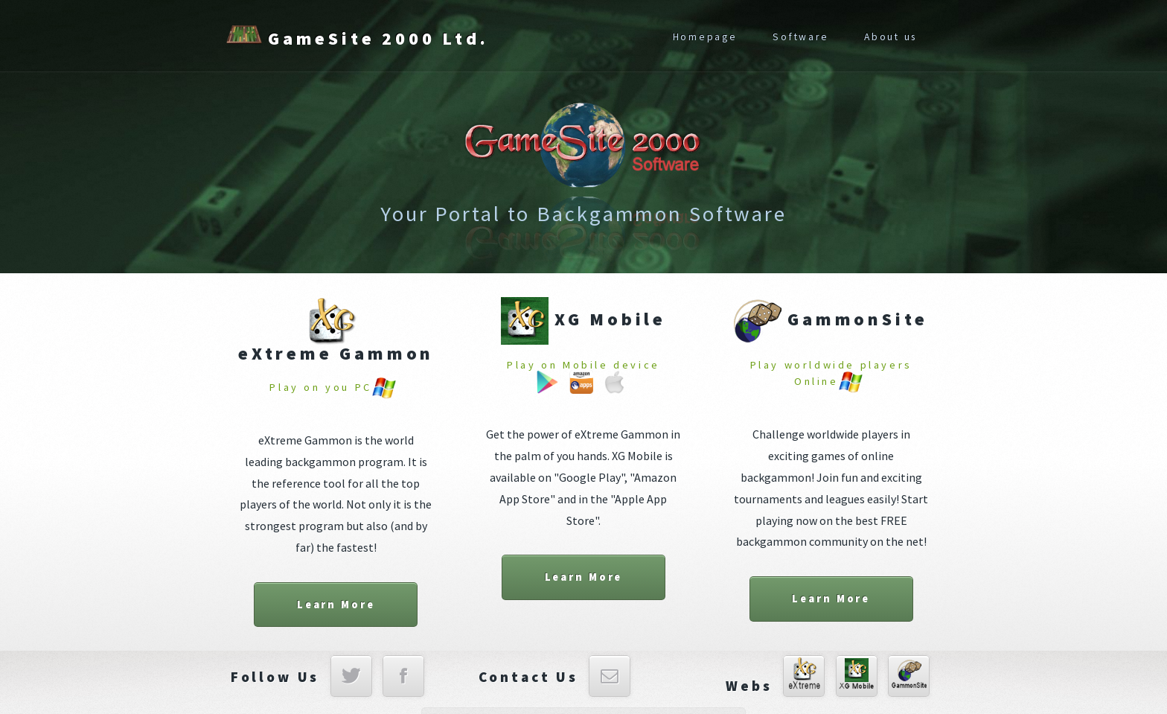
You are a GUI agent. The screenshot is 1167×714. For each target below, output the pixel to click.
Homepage (705, 37)
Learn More (336, 604)
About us (890, 37)
